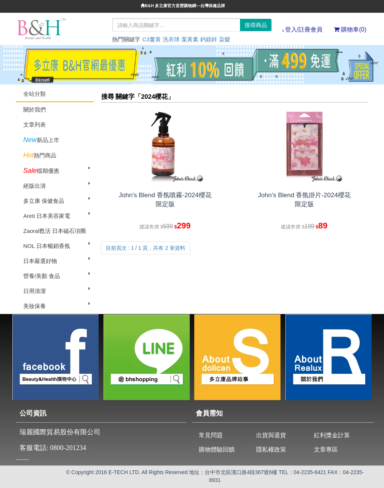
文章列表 (34, 124)
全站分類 (34, 94)
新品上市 (41, 140)
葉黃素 (190, 39)
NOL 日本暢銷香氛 (46, 246)
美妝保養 (34, 306)
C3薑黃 (151, 39)
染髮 (224, 39)
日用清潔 (34, 291)
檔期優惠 (41, 170)
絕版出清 (34, 186)
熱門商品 (39, 155)
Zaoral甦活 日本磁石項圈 (54, 231)
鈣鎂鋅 (208, 39)
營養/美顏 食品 (41, 276)
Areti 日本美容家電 (46, 216)
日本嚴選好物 (40, 261)
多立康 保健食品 (43, 201)
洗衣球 (171, 39)
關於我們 (34, 109)
